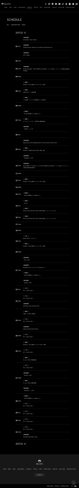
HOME (5, 7)
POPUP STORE (47, 7)
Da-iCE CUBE (61, 7)
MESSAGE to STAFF (70, 7)
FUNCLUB (54, 7)
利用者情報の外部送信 (64, 485)
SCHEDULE (29, 7)
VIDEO (15, 7)
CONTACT (39, 474)
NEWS (10, 7)
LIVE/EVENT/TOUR (15, 24)
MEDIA (23, 24)
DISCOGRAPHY (21, 7)
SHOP (41, 7)
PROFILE (36, 7)
